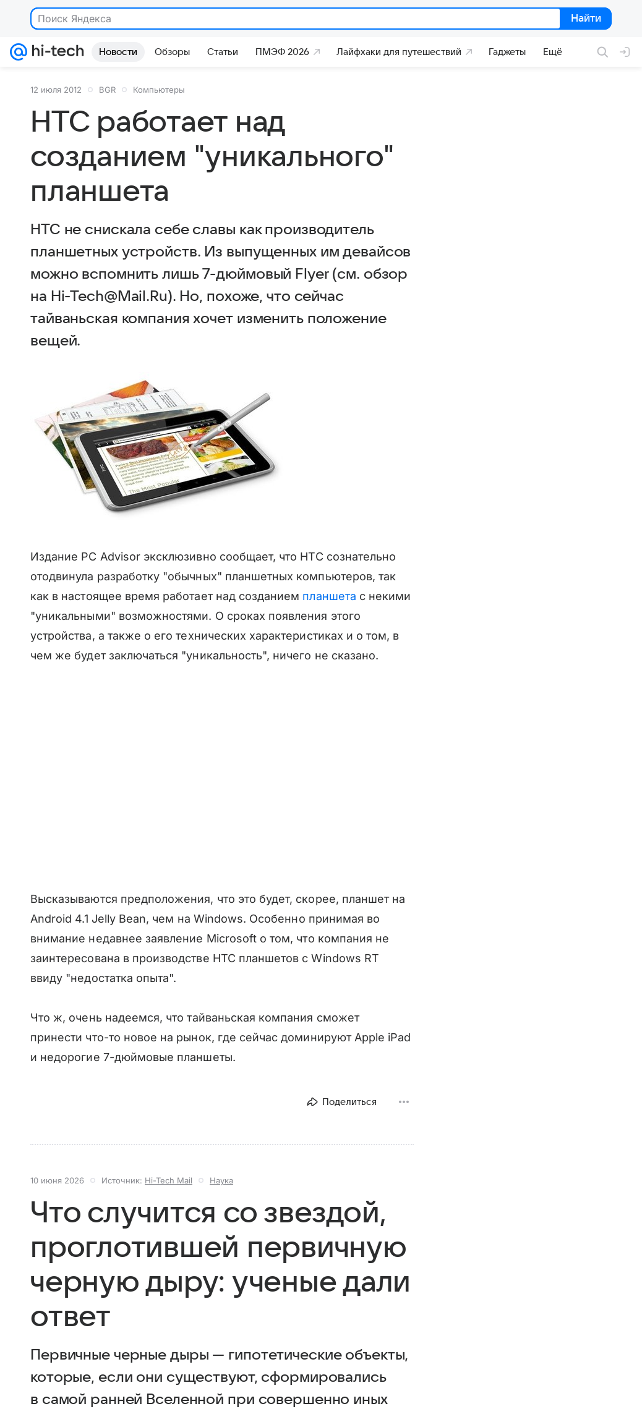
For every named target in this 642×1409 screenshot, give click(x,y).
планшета (329, 596)
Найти (585, 19)
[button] (157, 449)
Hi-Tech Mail (168, 1180)
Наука (221, 1180)
